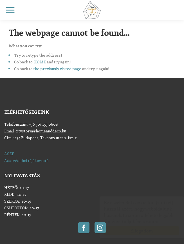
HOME (39, 62)
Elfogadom (136, 231)
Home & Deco (92, 10)
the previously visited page (57, 68)
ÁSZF (9, 153)
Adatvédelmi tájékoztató (26, 160)
